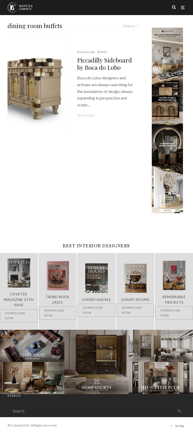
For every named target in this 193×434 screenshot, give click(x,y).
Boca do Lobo (86, 52)
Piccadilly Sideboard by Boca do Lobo (104, 64)
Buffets (103, 52)
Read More (85, 115)
